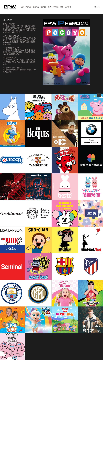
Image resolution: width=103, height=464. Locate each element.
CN (99, 7)
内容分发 (55, 7)
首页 (22, 7)
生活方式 (36, 7)
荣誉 (61, 7)
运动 (49, 7)
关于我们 (68, 7)
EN (95, 7)
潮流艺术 (43, 7)
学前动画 (28, 7)
